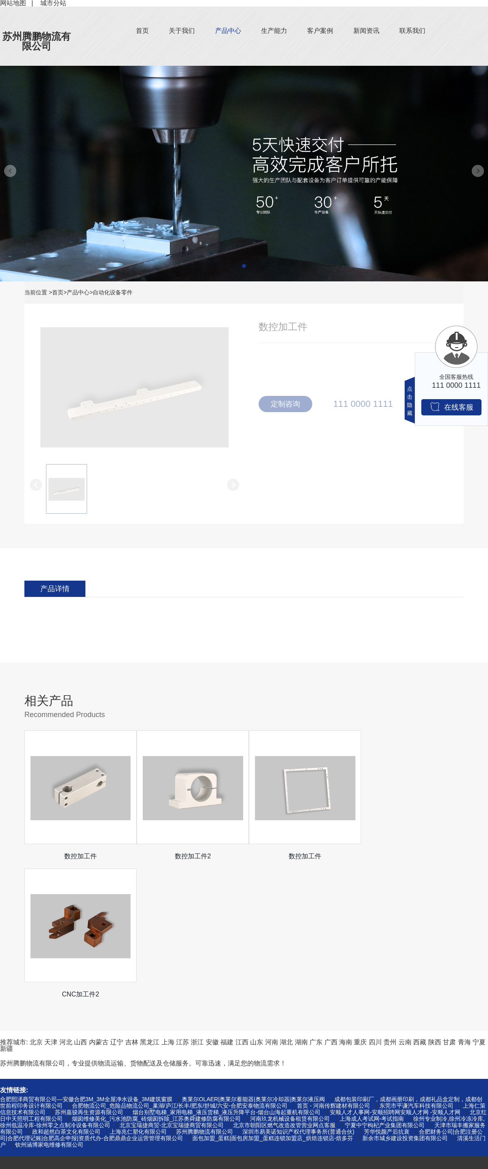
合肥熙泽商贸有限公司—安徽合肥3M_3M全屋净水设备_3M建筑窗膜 (86, 961)
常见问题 (113, 1099)
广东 (315, 904)
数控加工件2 (189, 856)
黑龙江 (149, 904)
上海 (167, 904)
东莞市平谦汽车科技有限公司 (416, 967)
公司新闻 (113, 1073)
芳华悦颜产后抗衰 (387, 993)
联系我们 (412, 30)
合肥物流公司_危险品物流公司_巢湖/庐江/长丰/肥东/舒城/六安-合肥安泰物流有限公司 (180, 967)
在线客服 (451, 407)
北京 (36, 904)
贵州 (389, 904)
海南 (345, 904)
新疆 (6, 910)
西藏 (419, 904)
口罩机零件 (16, 1111)
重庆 (360, 904)
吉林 (131, 904)
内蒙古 (99, 904)
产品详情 (55, 589)
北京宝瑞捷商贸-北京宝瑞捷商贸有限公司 (172, 987)
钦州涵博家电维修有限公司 (49, 1006)
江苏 (182, 904)
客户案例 (320, 30)
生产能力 (274, 30)
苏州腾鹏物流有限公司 (36, 41)
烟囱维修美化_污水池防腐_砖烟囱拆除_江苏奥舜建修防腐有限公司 (156, 980)
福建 (226, 904)
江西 (241, 904)
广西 (331, 904)
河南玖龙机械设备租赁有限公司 (290, 980)
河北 (65, 904)
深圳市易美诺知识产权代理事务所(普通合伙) (298, 993)
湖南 (301, 904)
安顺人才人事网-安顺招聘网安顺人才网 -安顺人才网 (395, 974)
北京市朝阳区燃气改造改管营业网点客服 (284, 987)
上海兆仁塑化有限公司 (138, 993)
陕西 (434, 904)
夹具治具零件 (19, 1099)
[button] (244, 266)
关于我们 (182, 30)
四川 (375, 904)
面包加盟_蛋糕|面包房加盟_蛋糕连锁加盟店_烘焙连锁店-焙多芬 (272, 1000)
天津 (50, 904)
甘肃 (449, 904)
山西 (80, 904)
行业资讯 (113, 1086)
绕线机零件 (16, 1124)
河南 (271, 904)
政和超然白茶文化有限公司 (66, 993)
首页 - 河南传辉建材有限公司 (333, 967)
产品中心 (228, 30)
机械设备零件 (19, 1086)
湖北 (286, 904)
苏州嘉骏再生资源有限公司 (89, 974)
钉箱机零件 (16, 1073)
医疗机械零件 (19, 1137)
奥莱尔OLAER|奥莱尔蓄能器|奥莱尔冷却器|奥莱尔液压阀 (253, 961)
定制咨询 (288, 404)
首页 (142, 30)
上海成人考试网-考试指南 (372, 980)
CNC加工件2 (408, 856)
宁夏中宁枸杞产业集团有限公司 (385, 987)
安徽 (212, 904)
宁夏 (479, 904)
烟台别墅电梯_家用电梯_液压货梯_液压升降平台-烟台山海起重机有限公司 (226, 974)
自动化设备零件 (113, 292)
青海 (464, 904)
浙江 (197, 904)
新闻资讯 (366, 30)
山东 (256, 904)
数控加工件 (79, 856)
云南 (405, 904)
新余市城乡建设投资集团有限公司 (405, 1000)
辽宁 (116, 904)
